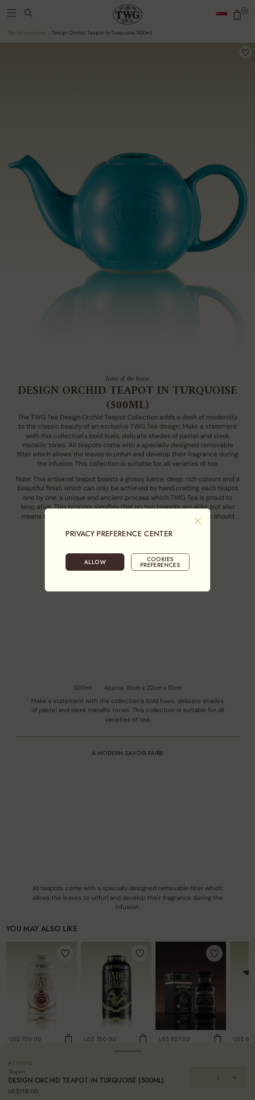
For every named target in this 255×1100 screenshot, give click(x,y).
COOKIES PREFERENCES (160, 562)
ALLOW (95, 562)
